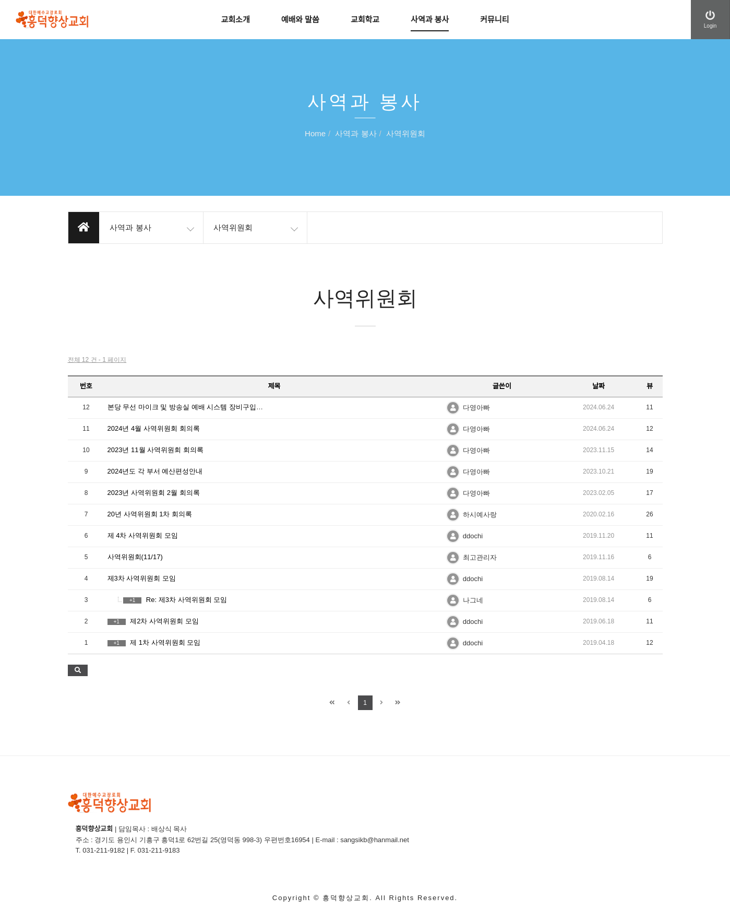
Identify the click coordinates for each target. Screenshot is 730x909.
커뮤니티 (494, 19)
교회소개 (235, 19)
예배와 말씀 (300, 19)
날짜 (598, 386)
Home (315, 133)
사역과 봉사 (430, 19)
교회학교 (365, 19)
